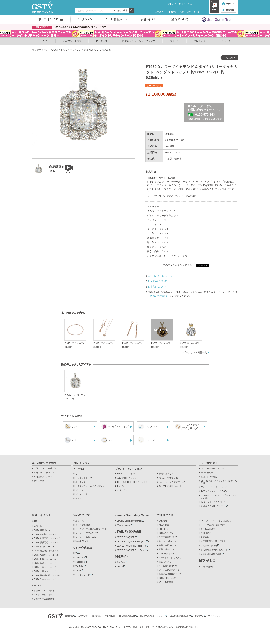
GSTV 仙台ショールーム (45, 579)
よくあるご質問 (208, 529)
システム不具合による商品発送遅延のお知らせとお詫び (80, 27)
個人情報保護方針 (209, 545)
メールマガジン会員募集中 (213, 525)
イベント (197, 12)
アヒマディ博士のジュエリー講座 (90, 529)
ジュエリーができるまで (86, 533)
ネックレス (101, 41)
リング (43, 41)
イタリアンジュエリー (127, 490)
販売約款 (205, 537)
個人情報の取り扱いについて (214, 550)
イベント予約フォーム (44, 595)
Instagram (80, 557)
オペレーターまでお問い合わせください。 (205, 112)
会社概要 (69, 616)
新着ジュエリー (166, 474)
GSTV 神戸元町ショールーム (47, 538)
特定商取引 (110, 616)
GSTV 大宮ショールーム (45, 571)
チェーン (226, 41)
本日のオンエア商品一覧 (194, 352)
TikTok (78, 570)
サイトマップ (214, 616)
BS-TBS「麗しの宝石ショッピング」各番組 (219, 482)
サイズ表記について (168, 566)
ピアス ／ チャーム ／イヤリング (138, 41)
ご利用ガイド (161, 12)
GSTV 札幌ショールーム (45, 559)
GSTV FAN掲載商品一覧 (170, 486)
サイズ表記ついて (157, 281)
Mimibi (120, 566)
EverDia (121, 486)
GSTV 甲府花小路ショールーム (48, 575)
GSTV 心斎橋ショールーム (46, 534)
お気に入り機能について (170, 574)
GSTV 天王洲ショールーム (46, 551)
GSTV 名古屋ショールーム (46, 555)
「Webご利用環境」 (159, 295)
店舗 (188, 12)
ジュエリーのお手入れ (85, 537)
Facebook (80, 562)
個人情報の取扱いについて (152, 616)
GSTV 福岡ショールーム (45, 547)
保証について (165, 562)
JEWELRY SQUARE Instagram (131, 541)
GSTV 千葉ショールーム (45, 567)
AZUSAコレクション (127, 478)
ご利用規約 (206, 533)
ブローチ (174, 41)
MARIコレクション (126, 474)
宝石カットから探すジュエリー (173, 482)
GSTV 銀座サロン (42, 530)
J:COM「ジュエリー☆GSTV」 (215, 491)
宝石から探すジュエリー (170, 478)
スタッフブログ (82, 575)
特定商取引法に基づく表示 (213, 541)
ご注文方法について (168, 537)
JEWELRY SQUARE (126, 537)
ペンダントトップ (72, 41)
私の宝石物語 (81, 541)
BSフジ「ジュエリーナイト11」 (216, 487)
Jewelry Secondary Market (129, 521)
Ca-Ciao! (121, 562)
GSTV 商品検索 (84, 49)
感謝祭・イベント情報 (44, 591)
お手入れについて (157, 286)
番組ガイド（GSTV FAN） (213, 506)
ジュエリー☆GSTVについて (214, 468)
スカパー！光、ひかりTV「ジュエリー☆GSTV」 (218, 496)
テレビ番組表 (207, 473)
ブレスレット (200, 41)
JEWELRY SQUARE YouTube (131, 550)
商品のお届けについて (169, 545)
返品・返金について (168, 549)
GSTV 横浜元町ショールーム (47, 542)
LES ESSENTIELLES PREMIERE (132, 482)
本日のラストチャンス (44, 473)
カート (214, 7)
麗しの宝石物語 (82, 525)
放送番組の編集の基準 (211, 554)
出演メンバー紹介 (209, 477)
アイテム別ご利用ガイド (170, 570)
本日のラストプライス (44, 477)
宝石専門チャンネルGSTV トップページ (53, 49)
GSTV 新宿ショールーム (45, 563)
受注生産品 (39, 481)
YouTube (79, 566)
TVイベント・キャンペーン (213, 502)
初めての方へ (165, 525)
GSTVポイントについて (170, 558)
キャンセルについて (168, 553)
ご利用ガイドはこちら (160, 275)
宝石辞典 (79, 521)
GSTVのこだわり (167, 533)
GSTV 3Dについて (167, 578)
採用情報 (199, 616)
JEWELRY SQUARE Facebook (131, 546)
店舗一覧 (38, 526)
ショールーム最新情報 (44, 599)
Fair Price (163, 529)
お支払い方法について (169, 541)
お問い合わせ (177, 12)
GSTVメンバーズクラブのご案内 (216, 521)
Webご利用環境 (166, 582)
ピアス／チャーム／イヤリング (89, 486)
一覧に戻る (230, 57)
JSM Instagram (124, 525)
